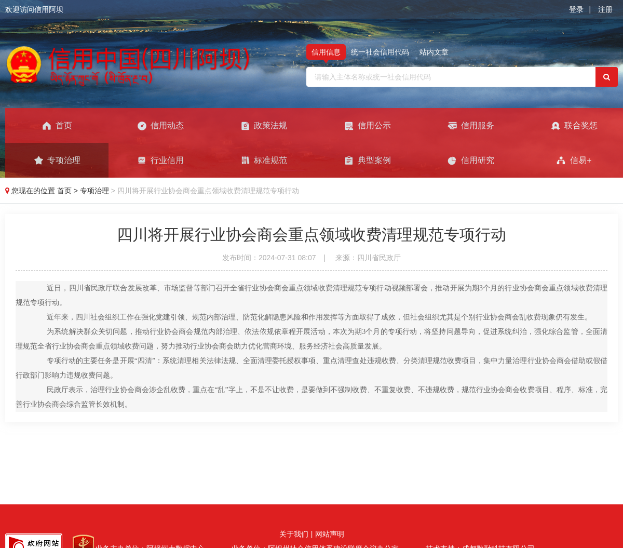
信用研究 (470, 160)
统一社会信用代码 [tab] (380, 52)
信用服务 (470, 126)
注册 (605, 9)
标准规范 (263, 160)
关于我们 (293, 534)
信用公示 (367, 126)
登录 (576, 9)
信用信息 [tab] (326, 52)
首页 (57, 126)
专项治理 (56, 160)
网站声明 (329, 534)
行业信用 (160, 160)
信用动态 (160, 126)
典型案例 (367, 160)
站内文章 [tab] (434, 52)
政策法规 (263, 126)
